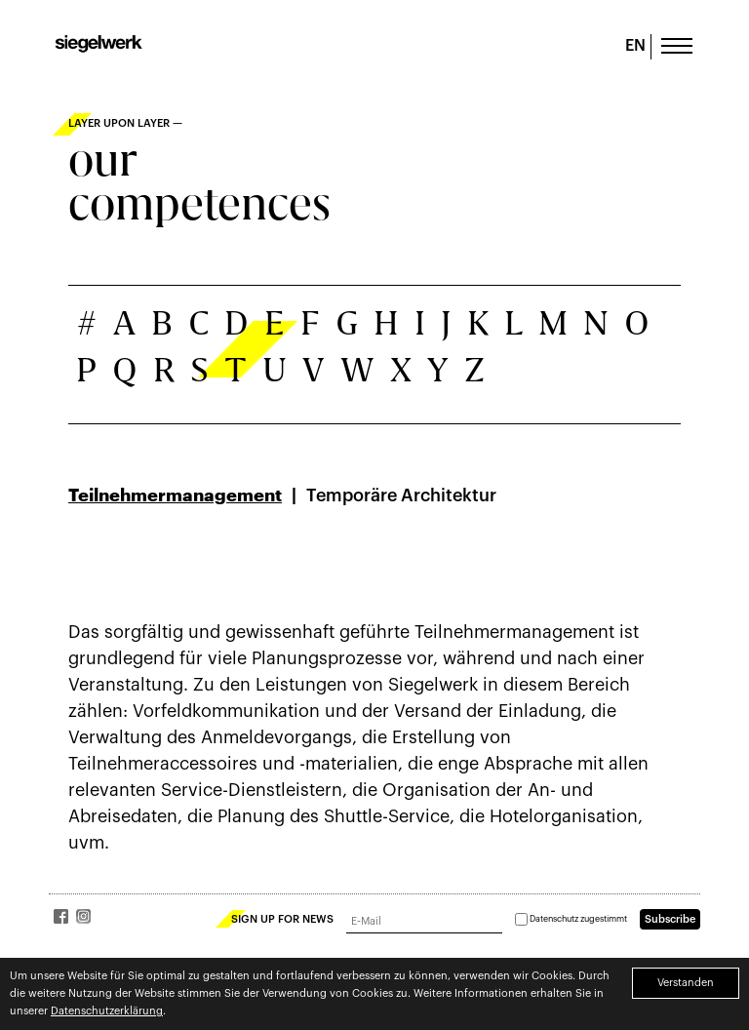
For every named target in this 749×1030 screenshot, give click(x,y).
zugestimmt (571, 919)
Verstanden (685, 982)
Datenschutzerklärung (107, 1011)
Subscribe (670, 919)
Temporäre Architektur (401, 495)
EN (635, 46)
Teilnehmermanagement (175, 495)
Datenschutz (554, 919)
